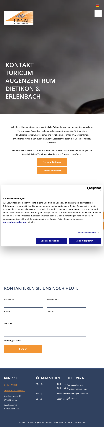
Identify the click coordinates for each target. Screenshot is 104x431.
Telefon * (51, 311)
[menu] (98, 13)
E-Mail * (8, 311)
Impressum (80, 422)
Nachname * (52, 299)
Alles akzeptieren (85, 241)
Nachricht (8, 323)
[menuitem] (84, 385)
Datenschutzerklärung (14, 222)
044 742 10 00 (10, 385)
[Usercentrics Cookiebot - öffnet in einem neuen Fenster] (89, 189)
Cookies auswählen (86, 232)
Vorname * (9, 299)
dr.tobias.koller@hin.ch (14, 390)
